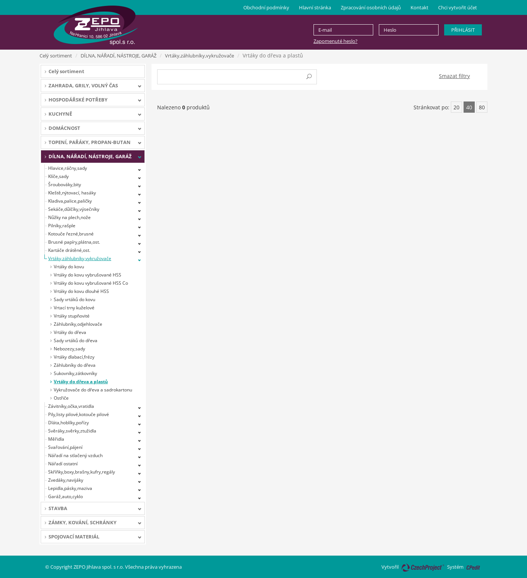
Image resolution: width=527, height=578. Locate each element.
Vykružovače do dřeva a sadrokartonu (93, 390)
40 (469, 107)
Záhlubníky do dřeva (75, 365)
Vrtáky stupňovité (72, 316)
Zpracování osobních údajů (371, 7)
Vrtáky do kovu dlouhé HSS (81, 291)
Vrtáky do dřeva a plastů (81, 381)
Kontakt (419, 7)
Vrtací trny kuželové (74, 307)
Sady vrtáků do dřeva (75, 340)
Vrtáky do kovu (69, 266)
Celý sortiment (56, 55)
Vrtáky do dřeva (70, 332)
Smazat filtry (454, 75)
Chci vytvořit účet (457, 7)
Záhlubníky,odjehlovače (78, 324)
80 (482, 107)
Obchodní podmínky (266, 7)
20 (456, 107)
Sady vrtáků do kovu (74, 299)
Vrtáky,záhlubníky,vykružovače (199, 55)
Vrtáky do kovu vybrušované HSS (87, 275)
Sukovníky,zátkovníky (75, 373)
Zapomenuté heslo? (336, 41)
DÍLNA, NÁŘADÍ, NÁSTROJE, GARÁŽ (118, 55)
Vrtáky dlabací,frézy (74, 357)
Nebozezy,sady (69, 349)
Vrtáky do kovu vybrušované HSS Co (91, 283)
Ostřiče (61, 398)
